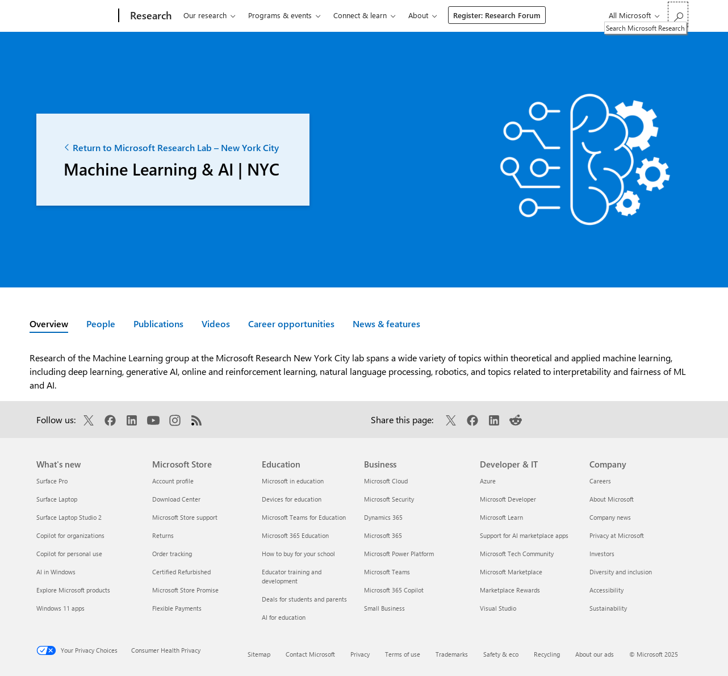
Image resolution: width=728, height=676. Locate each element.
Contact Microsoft (310, 654)
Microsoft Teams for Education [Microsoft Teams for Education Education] (304, 517)
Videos (216, 323)
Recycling (547, 654)
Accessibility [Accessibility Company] (606, 590)
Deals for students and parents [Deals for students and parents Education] (304, 599)
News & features (386, 323)
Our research (205, 15)
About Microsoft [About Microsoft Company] (611, 499)
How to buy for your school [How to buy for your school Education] (298, 553)
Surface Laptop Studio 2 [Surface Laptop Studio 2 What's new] (69, 517)
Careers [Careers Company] (600, 481)
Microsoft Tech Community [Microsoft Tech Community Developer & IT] (517, 553)
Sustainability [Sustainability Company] (608, 608)
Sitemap (259, 654)
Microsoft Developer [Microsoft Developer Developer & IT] (508, 499)
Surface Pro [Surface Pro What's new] (52, 481)
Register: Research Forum (497, 15)
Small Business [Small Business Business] (384, 608)
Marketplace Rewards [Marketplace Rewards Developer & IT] (510, 590)
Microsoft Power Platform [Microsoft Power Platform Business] (399, 553)
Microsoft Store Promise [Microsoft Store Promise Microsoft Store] (185, 590)
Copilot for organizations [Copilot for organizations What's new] (70, 535)
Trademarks (452, 654)
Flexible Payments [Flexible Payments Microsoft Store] (177, 608)
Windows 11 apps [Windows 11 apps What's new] (60, 608)
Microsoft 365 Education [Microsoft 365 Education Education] (295, 535)
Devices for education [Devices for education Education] (291, 499)
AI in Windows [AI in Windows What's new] (56, 571)
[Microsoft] (75, 16)
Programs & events (280, 15)
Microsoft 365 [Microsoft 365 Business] (383, 535)
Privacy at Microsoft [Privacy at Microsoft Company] (616, 535)
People (100, 323)
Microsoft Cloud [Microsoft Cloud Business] (386, 481)
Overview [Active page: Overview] (49, 323)
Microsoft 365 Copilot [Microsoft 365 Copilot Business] (394, 590)
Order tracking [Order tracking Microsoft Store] (172, 553)
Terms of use (402, 654)
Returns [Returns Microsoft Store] (163, 535)
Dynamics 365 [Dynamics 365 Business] (383, 517)
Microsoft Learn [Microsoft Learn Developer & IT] (501, 517)
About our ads (594, 654)
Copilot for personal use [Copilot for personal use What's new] (69, 553)
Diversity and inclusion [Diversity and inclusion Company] (620, 571)
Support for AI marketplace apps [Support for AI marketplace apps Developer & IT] (524, 535)
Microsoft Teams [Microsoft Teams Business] (387, 571)
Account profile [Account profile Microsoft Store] (173, 481)
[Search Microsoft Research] (678, 14)
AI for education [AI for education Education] (284, 617)
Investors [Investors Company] (601, 553)
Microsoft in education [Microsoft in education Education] (293, 481)
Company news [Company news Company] (610, 517)
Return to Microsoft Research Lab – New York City (171, 147)
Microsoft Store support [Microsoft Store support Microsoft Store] (184, 517)
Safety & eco (500, 654)
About (418, 15)
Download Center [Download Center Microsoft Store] (176, 499)
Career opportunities (291, 323)
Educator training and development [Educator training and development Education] (291, 576)
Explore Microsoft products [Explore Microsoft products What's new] (73, 590)
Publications (158, 323)
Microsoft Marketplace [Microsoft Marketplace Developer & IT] (511, 571)
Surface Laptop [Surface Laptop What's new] (56, 499)
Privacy (360, 654)
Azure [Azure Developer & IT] (488, 481)
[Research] (149, 16)
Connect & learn (360, 15)
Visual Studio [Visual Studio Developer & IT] (498, 608)
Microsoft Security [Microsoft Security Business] (389, 499)
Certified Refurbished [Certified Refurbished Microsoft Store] (181, 571)
